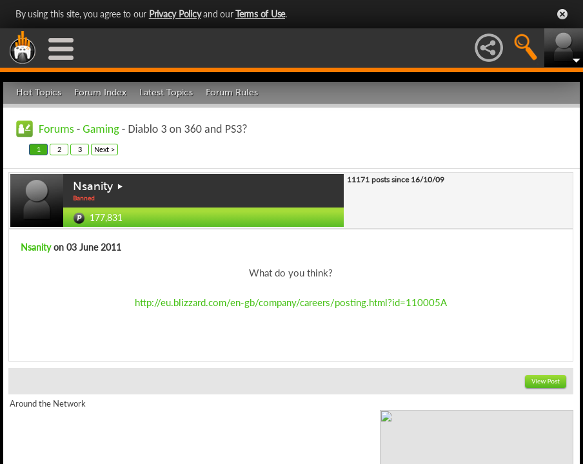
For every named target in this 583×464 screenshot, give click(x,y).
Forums (56, 129)
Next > (104, 149)
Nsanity (93, 186)
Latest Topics (166, 92)
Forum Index (100, 92)
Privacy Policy (175, 13)
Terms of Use (260, 13)
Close (562, 14)
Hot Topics (38, 92)
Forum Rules (232, 92)
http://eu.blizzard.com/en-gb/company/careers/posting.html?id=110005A (291, 302)
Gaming (101, 129)
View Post (545, 381)
